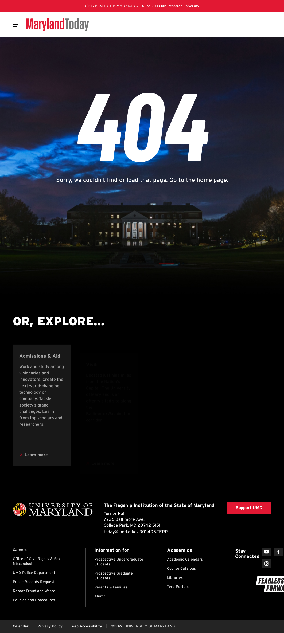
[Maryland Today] (57, 24)
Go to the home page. (198, 179)
